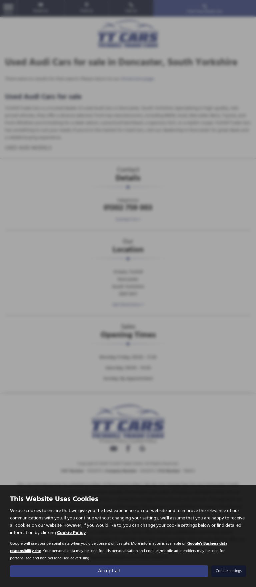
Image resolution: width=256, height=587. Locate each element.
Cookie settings (229, 570)
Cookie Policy (71, 532)
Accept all (109, 570)
